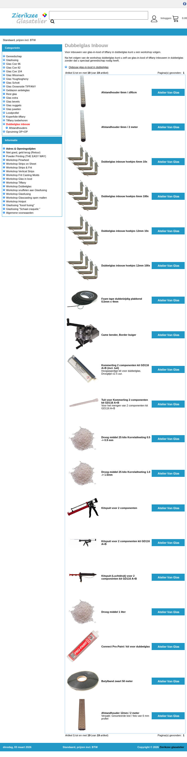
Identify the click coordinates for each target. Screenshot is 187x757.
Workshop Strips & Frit (19, 167)
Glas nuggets (12, 105)
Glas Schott (11, 82)
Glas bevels (11, 101)
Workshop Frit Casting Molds (22, 175)
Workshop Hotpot (16, 201)
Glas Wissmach (13, 75)
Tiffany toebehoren (15, 120)
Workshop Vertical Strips (20, 171)
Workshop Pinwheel (17, 160)
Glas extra (10, 97)
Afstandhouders (16, 128)
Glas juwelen (12, 109)
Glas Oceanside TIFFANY (19, 86)
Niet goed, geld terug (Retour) (23, 152)
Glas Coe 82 (11, 67)
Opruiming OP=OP (15, 131)
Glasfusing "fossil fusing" (20, 205)
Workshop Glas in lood (19, 178)
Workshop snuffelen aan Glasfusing (26, 190)
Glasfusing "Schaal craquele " (23, 209)
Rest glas (10, 94)
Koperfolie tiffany (14, 116)
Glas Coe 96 (11, 63)
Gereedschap (12, 56)
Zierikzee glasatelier (171, 747)
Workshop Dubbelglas (18, 186)
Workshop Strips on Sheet (21, 163)
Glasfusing (10, 60)
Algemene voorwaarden (19, 212)
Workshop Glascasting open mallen (26, 197)
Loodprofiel (11, 112)
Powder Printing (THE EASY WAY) (26, 156)
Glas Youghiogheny (15, 79)
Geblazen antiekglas (16, 90)
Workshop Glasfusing (18, 193)
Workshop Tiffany (16, 182)
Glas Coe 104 (12, 71)
